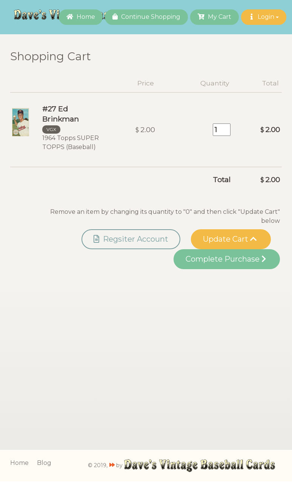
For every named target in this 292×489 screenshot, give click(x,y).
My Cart (214, 16)
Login (264, 16)
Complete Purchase (226, 259)
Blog (44, 462)
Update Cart (230, 239)
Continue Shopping (146, 16)
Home (80, 16)
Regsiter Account (131, 239)
